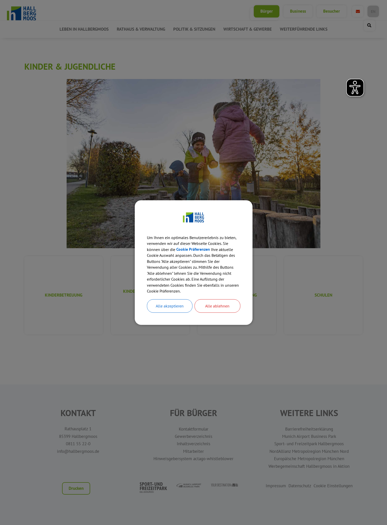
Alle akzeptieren (170, 306)
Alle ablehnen (217, 306)
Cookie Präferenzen (193, 249)
